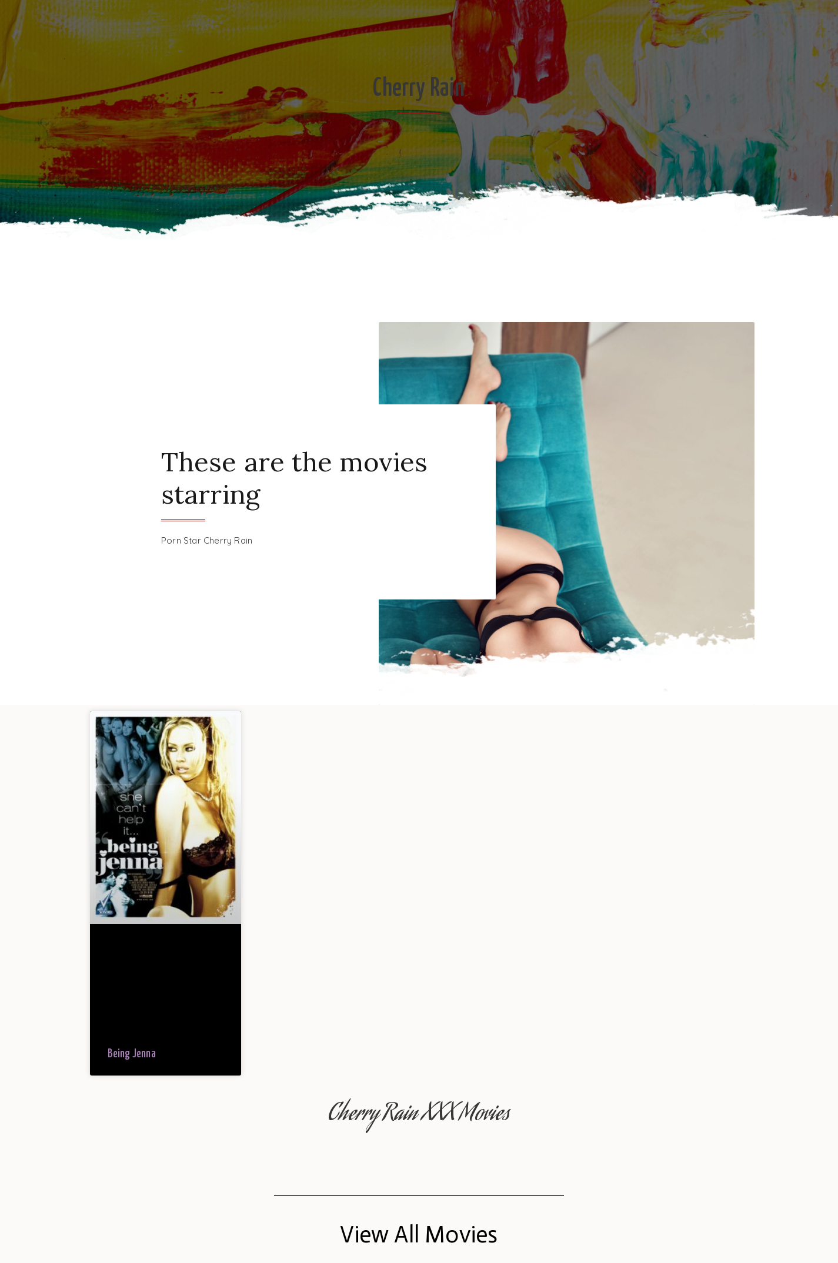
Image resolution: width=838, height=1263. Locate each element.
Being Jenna (132, 1054)
